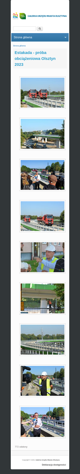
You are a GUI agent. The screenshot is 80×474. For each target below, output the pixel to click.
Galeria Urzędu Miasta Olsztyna (48, 460)
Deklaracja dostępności (54, 465)
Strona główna (19, 46)
